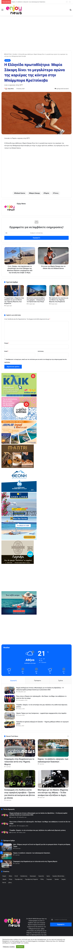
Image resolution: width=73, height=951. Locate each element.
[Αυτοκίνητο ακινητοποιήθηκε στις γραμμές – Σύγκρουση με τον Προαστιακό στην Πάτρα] (36, 290)
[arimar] (19, 443)
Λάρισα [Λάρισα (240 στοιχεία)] (4, 879)
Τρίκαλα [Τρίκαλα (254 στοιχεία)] (57, 879)
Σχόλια (60, 680)
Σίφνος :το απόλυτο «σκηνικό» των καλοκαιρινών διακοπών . (32, 853)
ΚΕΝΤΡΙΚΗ (8, 54)
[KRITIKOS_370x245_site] (19, 396)
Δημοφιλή (13, 680)
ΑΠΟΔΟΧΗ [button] (20, 946)
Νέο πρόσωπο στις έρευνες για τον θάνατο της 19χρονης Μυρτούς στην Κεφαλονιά (58, 299)
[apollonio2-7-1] (17, 563)
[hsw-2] (19, 614)
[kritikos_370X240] (19, 419)
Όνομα (6, 343)
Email (6, 351)
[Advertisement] (36, 36)
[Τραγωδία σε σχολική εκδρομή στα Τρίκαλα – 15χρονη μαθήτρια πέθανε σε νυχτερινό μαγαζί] (9, 724)
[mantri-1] (17, 467)
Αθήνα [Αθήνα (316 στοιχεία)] (10, 876)
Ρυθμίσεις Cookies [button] (9, 947)
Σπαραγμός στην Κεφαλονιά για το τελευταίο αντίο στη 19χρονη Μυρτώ (30, 2)
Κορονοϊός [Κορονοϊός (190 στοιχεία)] (41, 876)
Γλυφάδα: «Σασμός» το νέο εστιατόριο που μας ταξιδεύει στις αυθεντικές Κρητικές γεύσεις (38, 830)
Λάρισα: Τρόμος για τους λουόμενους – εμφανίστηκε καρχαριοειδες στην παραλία (41, 713)
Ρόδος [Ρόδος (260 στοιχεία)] (42, 879)
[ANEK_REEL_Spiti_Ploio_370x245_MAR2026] (19, 515)
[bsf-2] (19, 539)
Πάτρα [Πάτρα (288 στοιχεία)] (10, 879)
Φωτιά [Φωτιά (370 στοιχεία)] (4, 882)
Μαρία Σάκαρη (35, 193)
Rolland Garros (20, 193)
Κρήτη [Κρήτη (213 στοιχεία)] (48, 876)
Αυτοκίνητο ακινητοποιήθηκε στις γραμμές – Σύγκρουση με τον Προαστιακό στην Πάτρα (36, 299)
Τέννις (56, 193)
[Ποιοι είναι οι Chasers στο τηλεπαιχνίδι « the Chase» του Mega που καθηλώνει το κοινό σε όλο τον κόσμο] (9, 698)
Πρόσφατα (37, 680)
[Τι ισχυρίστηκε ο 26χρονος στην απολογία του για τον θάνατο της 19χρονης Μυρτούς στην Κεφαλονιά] (14, 290)
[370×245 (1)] (19, 491)
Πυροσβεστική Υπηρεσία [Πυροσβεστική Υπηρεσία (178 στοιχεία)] (31, 879)
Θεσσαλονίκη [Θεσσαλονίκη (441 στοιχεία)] (23, 876)
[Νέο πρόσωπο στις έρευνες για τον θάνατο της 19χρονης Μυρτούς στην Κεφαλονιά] (59, 290)
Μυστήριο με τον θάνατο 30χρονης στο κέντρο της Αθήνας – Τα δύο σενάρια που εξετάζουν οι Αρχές (53, 792)
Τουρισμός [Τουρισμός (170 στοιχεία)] (49, 879)
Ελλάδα (15, 54)
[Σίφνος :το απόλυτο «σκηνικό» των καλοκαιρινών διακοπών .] (53, 748)
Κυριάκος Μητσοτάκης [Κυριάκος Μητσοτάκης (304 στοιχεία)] (58, 876)
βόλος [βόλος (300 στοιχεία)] (10, 882)
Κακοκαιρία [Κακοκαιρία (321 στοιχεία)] (33, 876)
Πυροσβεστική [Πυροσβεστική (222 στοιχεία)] (18, 879)
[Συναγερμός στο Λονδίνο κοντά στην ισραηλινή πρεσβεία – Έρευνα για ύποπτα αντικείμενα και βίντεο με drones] (19, 779)
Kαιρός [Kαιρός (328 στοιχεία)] (4, 876)
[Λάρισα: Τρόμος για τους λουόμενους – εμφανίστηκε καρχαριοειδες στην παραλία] (9, 715)
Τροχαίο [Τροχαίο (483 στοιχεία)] (63, 879)
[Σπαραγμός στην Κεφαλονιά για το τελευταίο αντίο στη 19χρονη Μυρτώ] (19, 748)
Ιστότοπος (41, 351)
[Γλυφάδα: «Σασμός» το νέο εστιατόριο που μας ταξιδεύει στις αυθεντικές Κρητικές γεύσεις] (9, 707)
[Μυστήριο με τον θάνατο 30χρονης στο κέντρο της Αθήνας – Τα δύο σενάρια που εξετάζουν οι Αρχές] (53, 779)
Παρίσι (46, 193)
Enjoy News (11, 88)
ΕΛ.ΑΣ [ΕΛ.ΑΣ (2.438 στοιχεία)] (16, 876)
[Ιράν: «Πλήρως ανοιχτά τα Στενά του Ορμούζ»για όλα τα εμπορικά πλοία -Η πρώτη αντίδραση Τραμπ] (6, 847)
